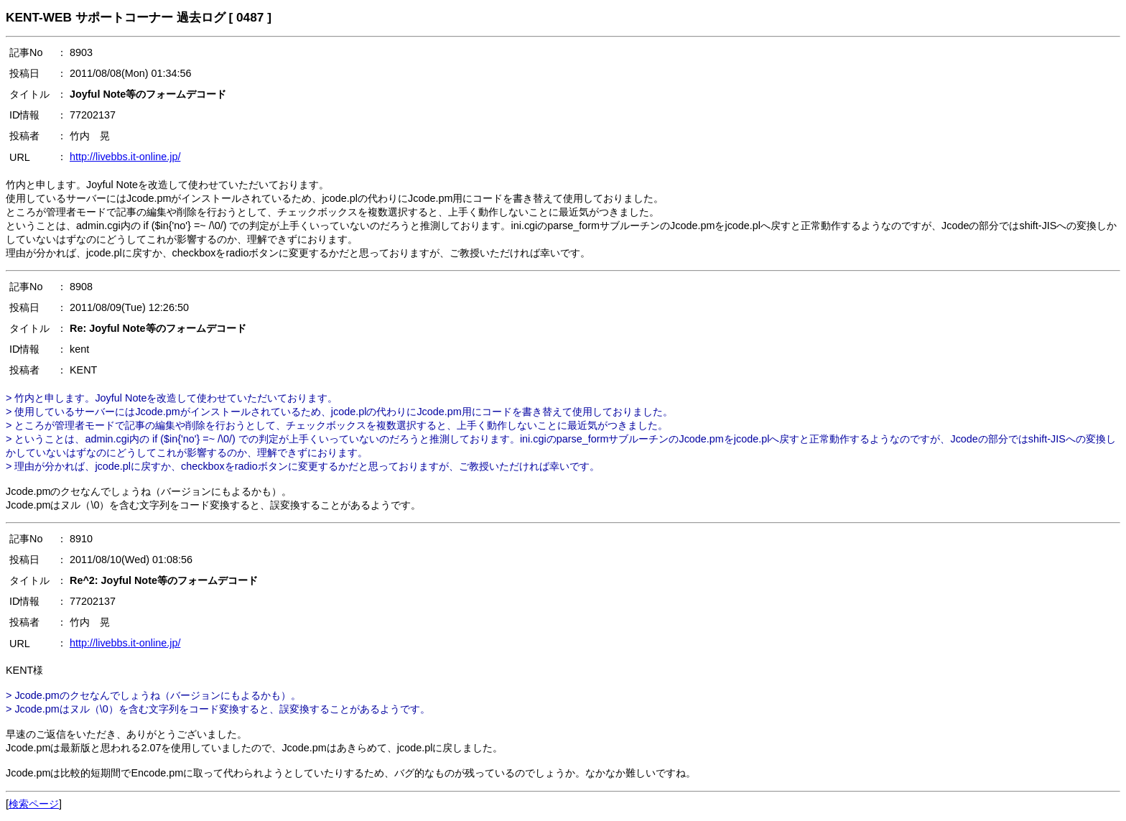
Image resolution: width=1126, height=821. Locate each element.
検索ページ (34, 804)
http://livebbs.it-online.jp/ (125, 156)
